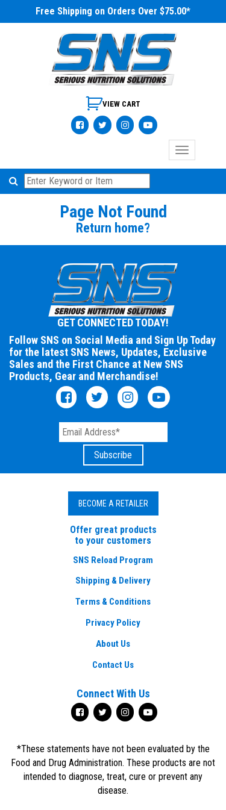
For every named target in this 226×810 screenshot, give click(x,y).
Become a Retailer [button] (113, 503)
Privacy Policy (113, 622)
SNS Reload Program (113, 560)
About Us (113, 643)
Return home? (113, 227)
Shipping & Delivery (113, 580)
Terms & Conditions (113, 601)
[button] (15, 181)
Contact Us (113, 664)
